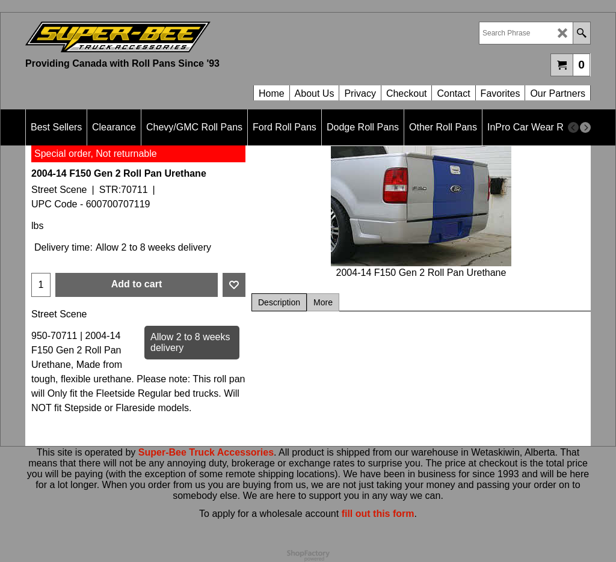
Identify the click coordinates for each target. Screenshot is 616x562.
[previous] (573, 127)
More (323, 302)
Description (279, 302)
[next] (585, 127)
